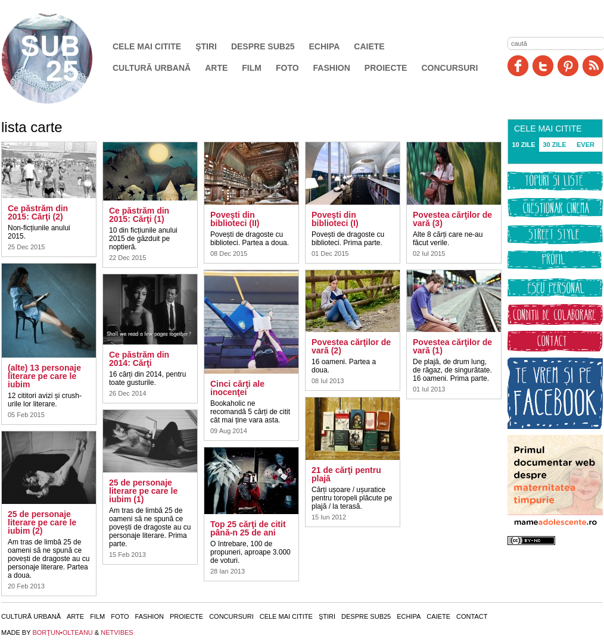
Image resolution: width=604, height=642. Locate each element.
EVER (585, 144)
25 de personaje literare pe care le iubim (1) (143, 491)
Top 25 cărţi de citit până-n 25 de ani (248, 528)
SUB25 (60, 58)
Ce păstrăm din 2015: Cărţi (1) (139, 215)
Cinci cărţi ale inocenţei (237, 388)
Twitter (543, 65)
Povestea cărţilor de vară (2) (351, 346)
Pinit (568, 65)
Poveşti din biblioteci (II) (234, 219)
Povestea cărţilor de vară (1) (452, 346)
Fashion (331, 68)
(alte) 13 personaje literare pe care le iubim (44, 376)
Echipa (324, 46)
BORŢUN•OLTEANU (62, 632)
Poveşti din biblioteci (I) (335, 219)
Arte (216, 68)
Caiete (369, 46)
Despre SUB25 (263, 46)
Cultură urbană (152, 68)
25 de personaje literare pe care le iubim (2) (42, 522)
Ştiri (206, 46)
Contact (471, 616)
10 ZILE (523, 144)
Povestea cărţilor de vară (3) (452, 219)
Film (251, 68)
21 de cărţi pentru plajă (346, 474)
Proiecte (386, 68)
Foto (287, 68)
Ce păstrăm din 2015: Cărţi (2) (38, 212)
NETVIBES (117, 632)
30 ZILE (554, 144)
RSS (593, 65)
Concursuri (449, 68)
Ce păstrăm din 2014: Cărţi (139, 359)
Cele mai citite (147, 46)
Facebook (518, 65)
